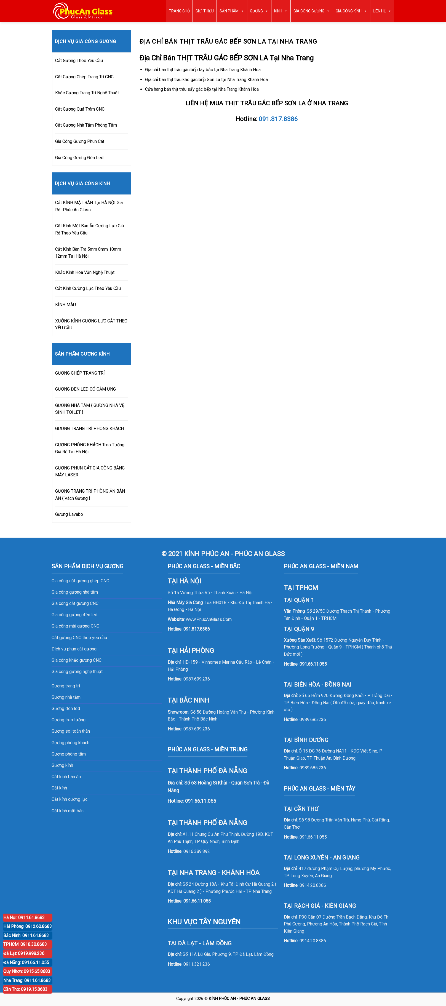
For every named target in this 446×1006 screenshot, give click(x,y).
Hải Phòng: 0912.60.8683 (27, 926)
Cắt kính (59, 788)
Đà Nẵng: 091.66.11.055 (26, 962)
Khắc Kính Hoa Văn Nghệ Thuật (84, 272)
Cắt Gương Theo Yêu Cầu (79, 60)
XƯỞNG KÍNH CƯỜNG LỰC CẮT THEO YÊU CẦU (91, 324)
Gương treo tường (69, 719)
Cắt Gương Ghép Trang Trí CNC (84, 76)
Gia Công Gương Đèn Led (79, 157)
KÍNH (281, 11)
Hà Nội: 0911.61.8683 (24, 917)
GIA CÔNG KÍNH (351, 11)
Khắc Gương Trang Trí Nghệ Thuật (87, 92)
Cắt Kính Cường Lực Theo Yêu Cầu (88, 288)
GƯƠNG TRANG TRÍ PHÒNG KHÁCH (89, 428)
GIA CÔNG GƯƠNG (311, 11)
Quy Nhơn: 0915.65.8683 (26, 971)
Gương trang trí (66, 686)
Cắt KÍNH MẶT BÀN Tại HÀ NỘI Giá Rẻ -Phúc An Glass (89, 206)
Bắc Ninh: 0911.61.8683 (26, 935)
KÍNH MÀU (65, 304)
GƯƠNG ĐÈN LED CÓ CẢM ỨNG (85, 389)
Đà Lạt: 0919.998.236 (23, 953)
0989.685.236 (313, 719)
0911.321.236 (196, 964)
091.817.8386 (196, 629)
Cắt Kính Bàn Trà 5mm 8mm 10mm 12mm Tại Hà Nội (88, 253)
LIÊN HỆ (382, 11)
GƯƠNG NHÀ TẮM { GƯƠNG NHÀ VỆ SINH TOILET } (89, 409)
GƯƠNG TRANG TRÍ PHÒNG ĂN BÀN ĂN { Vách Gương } (90, 495)
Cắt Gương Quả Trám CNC (80, 109)
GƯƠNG (259, 11)
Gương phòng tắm (69, 754)
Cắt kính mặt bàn (68, 810)
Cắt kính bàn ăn (66, 776)
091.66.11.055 (197, 901)
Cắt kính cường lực (69, 799)
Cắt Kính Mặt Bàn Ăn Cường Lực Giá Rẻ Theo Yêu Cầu (89, 229)
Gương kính (62, 765)
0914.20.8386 (313, 885)
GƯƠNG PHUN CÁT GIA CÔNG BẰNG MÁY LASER (90, 471)
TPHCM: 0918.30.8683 (25, 944)
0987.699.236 (196, 679)
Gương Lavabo (69, 514)
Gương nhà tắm (66, 697)
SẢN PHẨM (232, 11)
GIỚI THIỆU (205, 11)
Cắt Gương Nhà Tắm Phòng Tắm (86, 125)
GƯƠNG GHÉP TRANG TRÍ (80, 373)
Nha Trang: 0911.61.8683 (27, 980)
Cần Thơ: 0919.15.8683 (25, 989)
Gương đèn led (66, 708)
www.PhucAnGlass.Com (209, 619)
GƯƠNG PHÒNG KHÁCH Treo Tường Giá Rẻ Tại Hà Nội (89, 448)
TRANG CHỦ (179, 11)
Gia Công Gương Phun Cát (79, 141)
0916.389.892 (196, 851)
